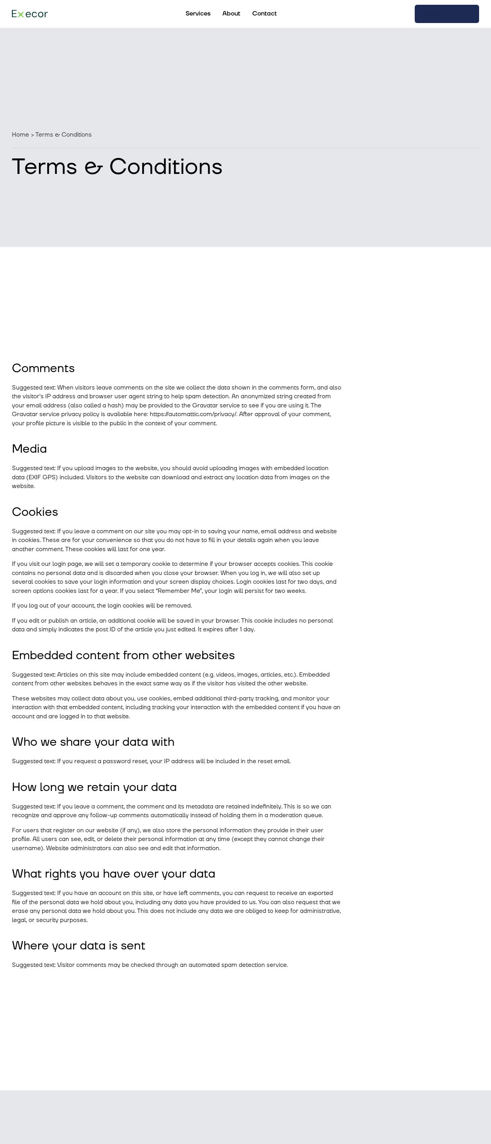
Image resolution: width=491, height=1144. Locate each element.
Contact (264, 13)
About (231, 13)
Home (20, 135)
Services (198, 13)
